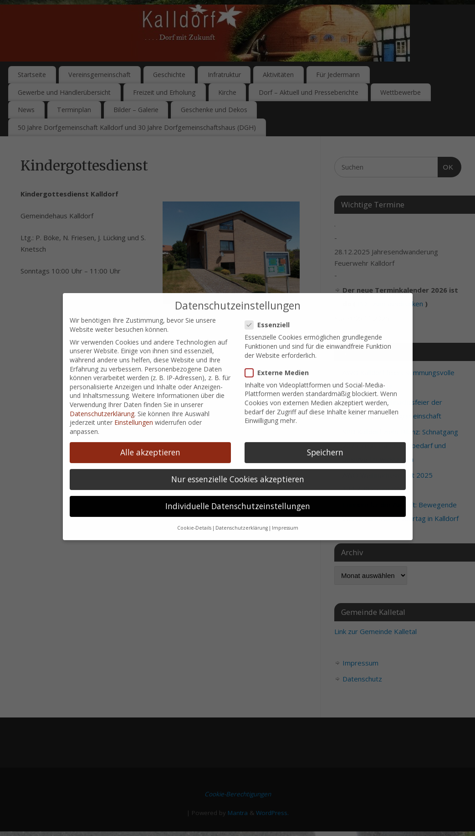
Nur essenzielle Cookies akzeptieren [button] (237, 467)
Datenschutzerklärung (102, 401)
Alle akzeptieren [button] (150, 440)
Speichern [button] (325, 440)
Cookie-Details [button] (194, 516)
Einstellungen (133, 411)
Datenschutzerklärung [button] (241, 516)
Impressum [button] (285, 516)
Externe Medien (281, 360)
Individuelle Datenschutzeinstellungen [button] (237, 494)
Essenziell (271, 313)
